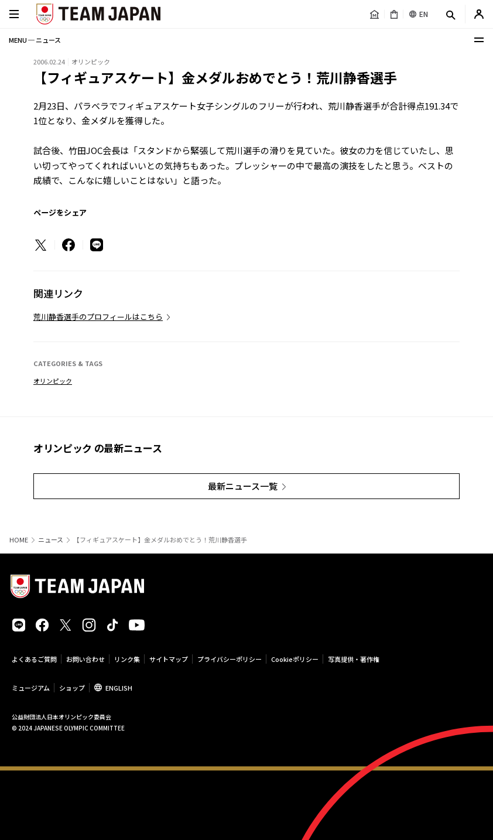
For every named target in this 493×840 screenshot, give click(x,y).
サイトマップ (168, 659)
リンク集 (127, 659)
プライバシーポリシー (229, 659)
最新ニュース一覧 (243, 486)
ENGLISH (118, 687)
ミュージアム (31, 687)
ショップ (72, 687)
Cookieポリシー (295, 659)
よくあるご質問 (34, 659)
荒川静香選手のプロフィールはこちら (98, 316)
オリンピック (52, 380)
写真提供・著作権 (353, 659)
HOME (18, 539)
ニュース (50, 539)
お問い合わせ (85, 659)
